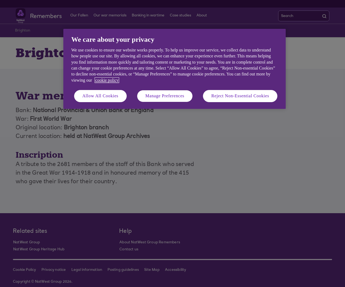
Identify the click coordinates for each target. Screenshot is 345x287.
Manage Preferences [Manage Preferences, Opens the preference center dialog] (164, 96)
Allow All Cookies (100, 96)
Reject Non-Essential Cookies (240, 96)
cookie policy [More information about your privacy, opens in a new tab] (107, 80)
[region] (174, 69)
